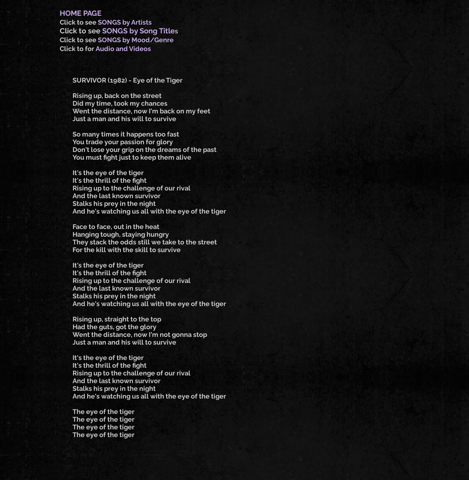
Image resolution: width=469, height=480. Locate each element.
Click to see (79, 22)
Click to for (78, 48)
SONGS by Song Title (138, 30)
